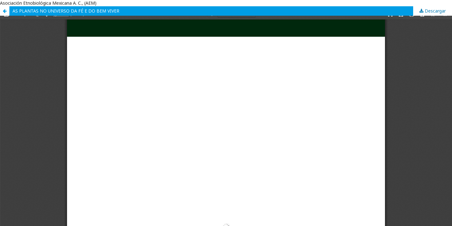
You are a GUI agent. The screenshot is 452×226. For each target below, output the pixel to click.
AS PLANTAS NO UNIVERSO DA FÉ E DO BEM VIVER (66, 11)
